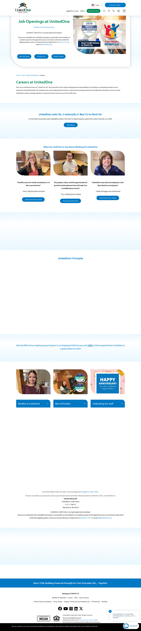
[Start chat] (131, 626)
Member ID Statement (59, 598)
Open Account (93, 11)
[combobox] (97, 5)
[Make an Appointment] (119, 10)
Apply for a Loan (72, 11)
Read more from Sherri (33, 199)
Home (18, 75)
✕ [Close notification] (110, 611)
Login (115, 5)
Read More (71, 125)
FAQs (75, 598)
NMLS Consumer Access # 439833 (88, 620)
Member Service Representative (44, 27)
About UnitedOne (32, 75)
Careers (70, 598)
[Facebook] (60, 608)
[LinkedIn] (76, 608)
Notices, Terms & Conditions (43, 602)
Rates (82, 11)
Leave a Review (84, 598)
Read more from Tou (70, 201)
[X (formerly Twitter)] (81, 608)
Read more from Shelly (107, 198)
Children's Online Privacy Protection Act (77, 602)
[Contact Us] (114, 10)
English (95, 5)
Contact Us (41, 56)
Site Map (104, 602)
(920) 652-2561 (62, 42)
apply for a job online (90, 492)
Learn (23, 75)
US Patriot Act (95, 602)
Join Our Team (24, 56)
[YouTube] (65, 608)
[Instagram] (71, 608)
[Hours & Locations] (109, 10)
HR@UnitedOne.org (46, 44)
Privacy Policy (58, 56)
